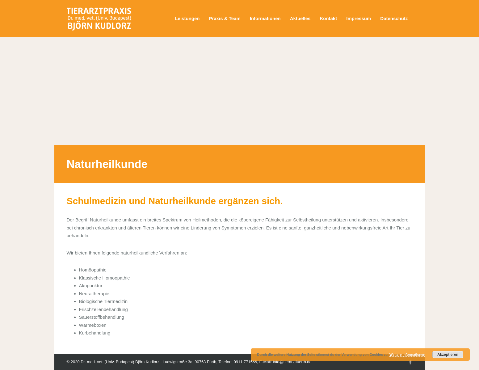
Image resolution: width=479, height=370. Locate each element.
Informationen (265, 18)
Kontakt (328, 18)
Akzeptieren (447, 354)
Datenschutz (394, 18)
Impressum (358, 18)
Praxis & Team (224, 18)
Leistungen (187, 18)
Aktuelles (300, 18)
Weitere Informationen (407, 354)
